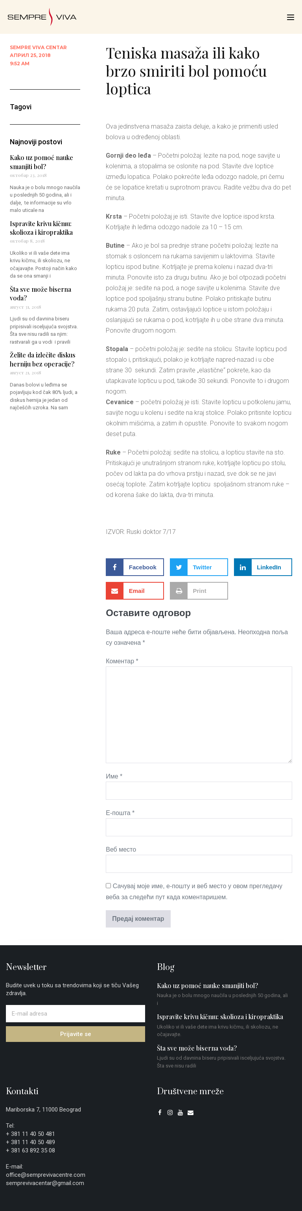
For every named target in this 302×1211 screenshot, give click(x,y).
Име (114, 776)
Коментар (122, 661)
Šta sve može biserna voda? (197, 1048)
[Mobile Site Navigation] (290, 17)
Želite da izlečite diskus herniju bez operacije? (43, 359)
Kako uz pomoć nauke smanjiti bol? (41, 161)
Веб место (121, 849)
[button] (135, 567)
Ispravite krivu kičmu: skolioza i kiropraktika (41, 227)
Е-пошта (120, 813)
